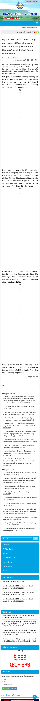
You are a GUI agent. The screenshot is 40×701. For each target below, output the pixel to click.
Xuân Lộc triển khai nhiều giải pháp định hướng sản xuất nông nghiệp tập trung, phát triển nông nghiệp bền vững (19, 277)
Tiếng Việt (28, 1)
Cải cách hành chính (9, 401)
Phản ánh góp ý (8, 405)
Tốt (4, 526)
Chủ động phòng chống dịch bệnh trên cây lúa (20, 250)
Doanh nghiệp (7, 410)
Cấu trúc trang (16, 665)
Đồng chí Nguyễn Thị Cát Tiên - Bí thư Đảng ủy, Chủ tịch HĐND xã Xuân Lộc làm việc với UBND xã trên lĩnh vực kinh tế (19, 355)
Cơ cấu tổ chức (8, 414)
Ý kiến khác (7, 528)
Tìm (36, 382)
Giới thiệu (6, 388)
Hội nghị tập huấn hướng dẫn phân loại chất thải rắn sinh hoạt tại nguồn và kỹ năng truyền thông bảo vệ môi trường (19, 324)
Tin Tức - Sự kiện (8, 392)
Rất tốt (5, 523)
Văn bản (5, 397)
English (35, 1)
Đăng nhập (34, 665)
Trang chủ (5, 665)
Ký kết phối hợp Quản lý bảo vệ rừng (17, 335)
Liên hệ (25, 665)
